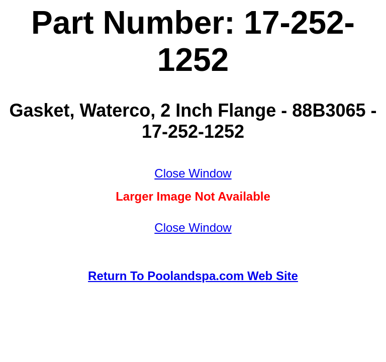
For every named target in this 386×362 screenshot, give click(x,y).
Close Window (192, 173)
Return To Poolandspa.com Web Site (193, 276)
